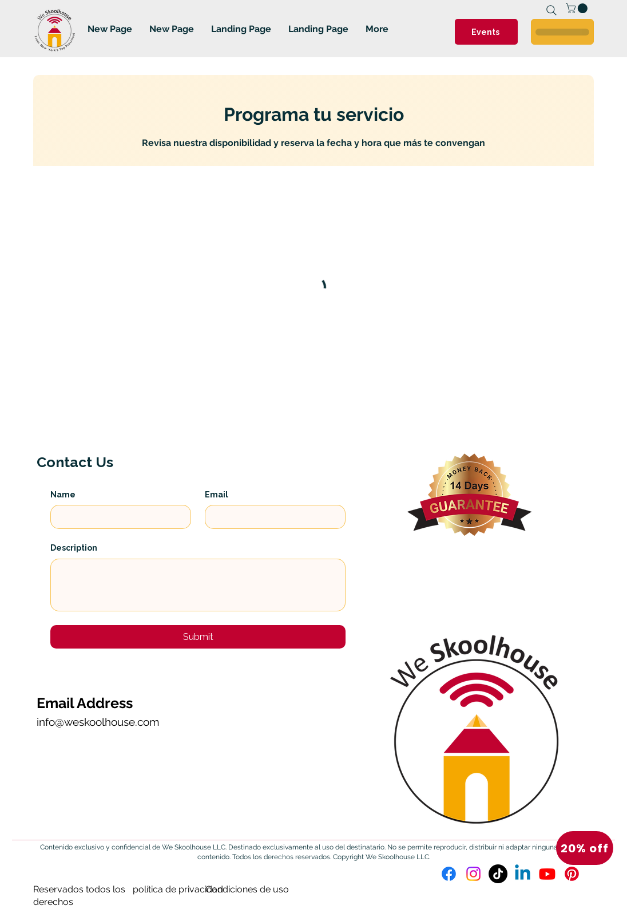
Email (216, 494)
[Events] (486, 32)
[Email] (271, 516)
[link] (578, 8)
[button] (584, 848)
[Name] (117, 516)
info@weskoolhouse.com (98, 722)
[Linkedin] (522, 873)
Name (63, 494)
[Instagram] (473, 873)
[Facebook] (448, 873)
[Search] (551, 10)
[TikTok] (498, 873)
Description (73, 547)
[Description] (198, 585)
